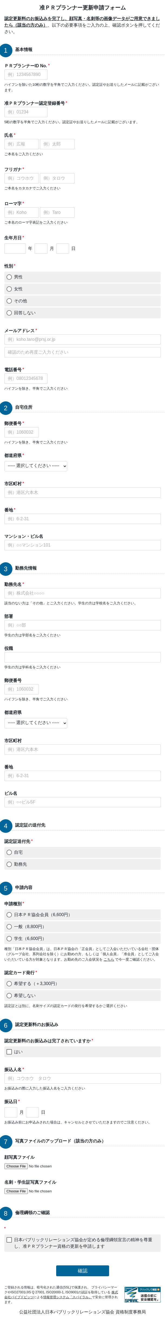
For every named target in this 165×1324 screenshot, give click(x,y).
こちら (109, 959)
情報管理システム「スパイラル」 (67, 1297)
